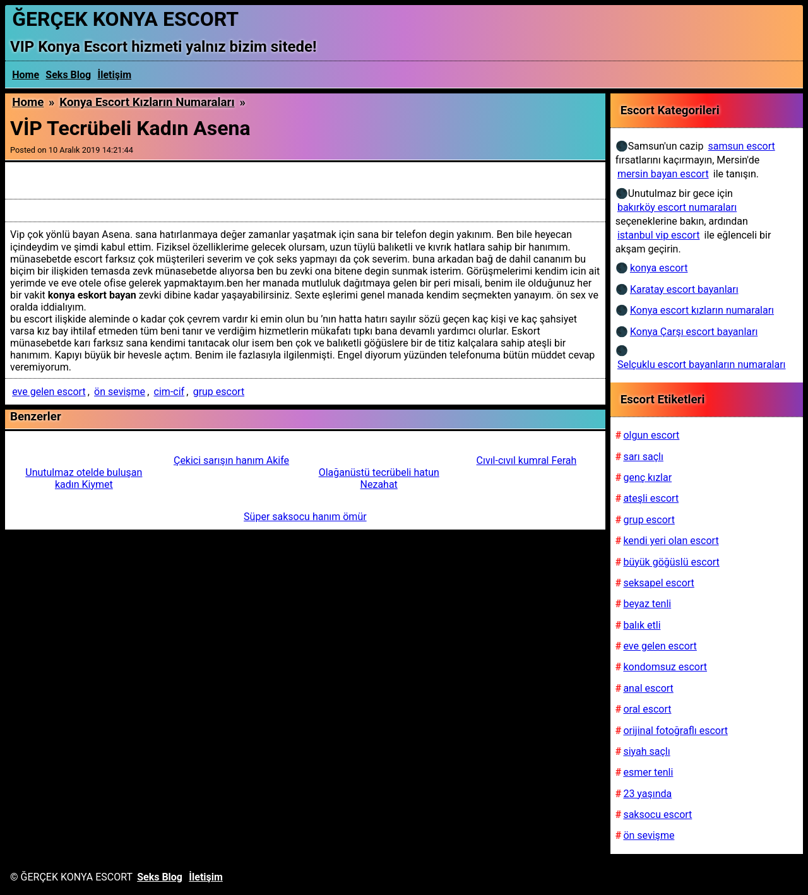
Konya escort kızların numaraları (146, 102)
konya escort (658, 268)
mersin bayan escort (663, 174)
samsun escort (741, 146)
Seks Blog (68, 75)
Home (25, 75)
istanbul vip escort (658, 235)
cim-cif (169, 392)
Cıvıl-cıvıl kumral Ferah (527, 460)
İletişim (115, 75)
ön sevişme (119, 392)
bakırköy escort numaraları (677, 207)
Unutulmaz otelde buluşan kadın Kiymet (83, 478)
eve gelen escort (48, 392)
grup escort (218, 392)
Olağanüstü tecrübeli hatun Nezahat (379, 478)
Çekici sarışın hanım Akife (231, 460)
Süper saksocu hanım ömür (305, 517)
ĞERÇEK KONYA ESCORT (125, 19)
